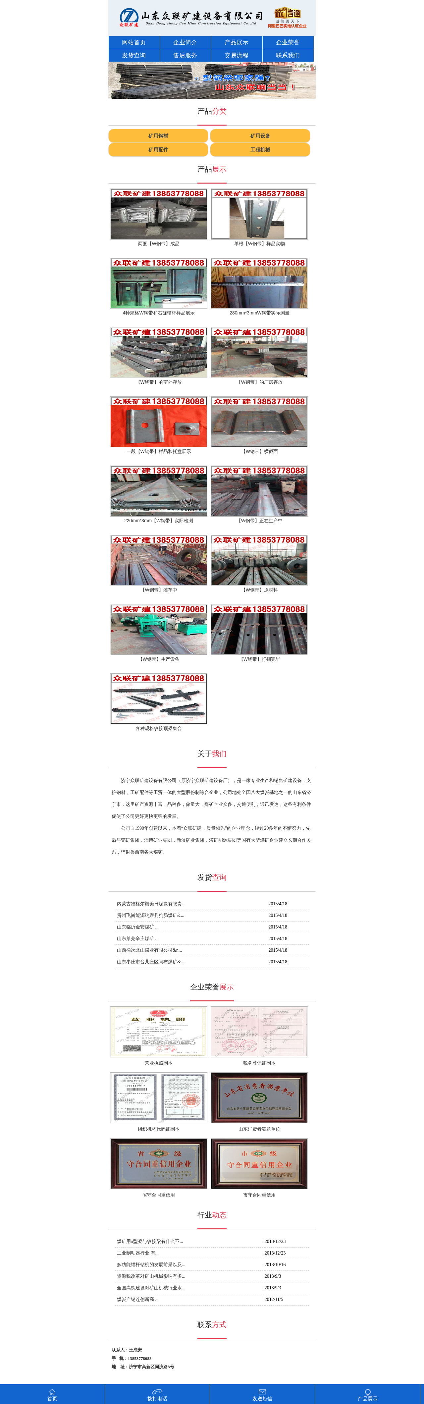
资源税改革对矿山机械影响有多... (151, 1276)
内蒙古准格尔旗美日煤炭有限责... (151, 903)
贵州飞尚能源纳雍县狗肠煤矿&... (150, 915)
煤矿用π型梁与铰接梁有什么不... (150, 1241)
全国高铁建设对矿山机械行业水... (151, 1287)
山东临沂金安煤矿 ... (138, 927)
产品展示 (236, 42)
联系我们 (288, 55)
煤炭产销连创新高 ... (138, 1299)
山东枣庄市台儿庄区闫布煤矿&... (150, 961)
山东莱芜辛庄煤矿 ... (138, 938)
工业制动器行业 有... (138, 1253)
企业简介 (185, 42)
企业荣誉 (288, 42)
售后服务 (185, 55)
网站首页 (134, 42)
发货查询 (134, 55)
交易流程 (236, 55)
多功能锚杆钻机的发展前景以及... (151, 1264)
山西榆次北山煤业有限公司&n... (149, 950)
